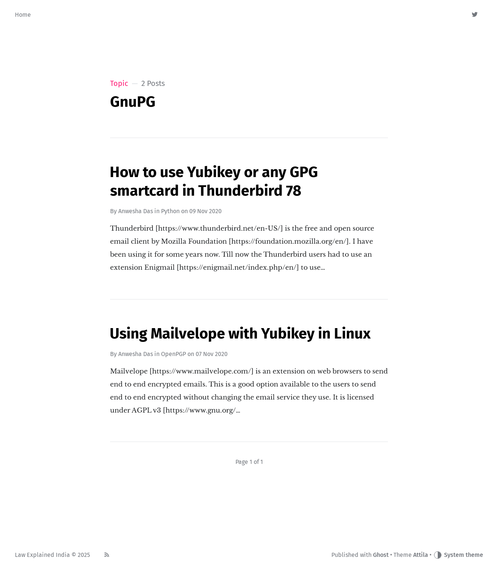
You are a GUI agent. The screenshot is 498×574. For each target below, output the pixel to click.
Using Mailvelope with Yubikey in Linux (240, 334)
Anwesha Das (135, 211)
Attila (420, 554)
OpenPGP (173, 353)
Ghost (381, 554)
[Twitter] (475, 14)
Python (170, 211)
